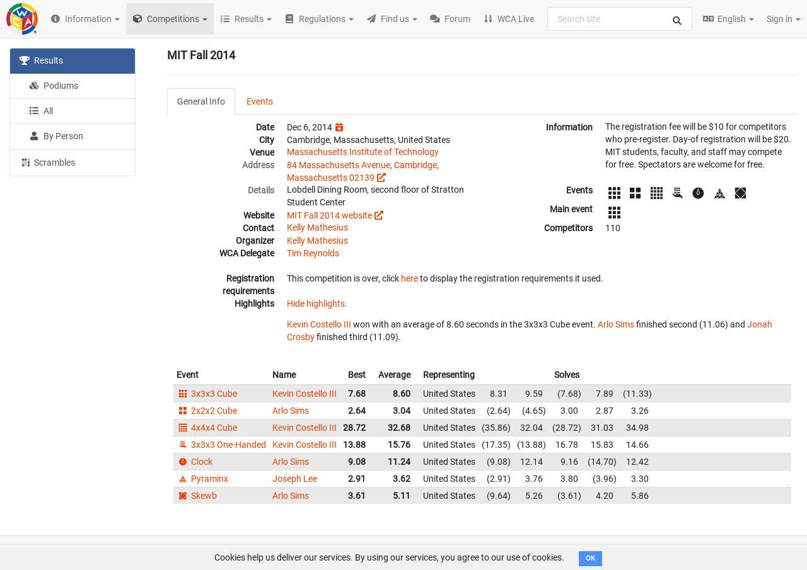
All (41, 111)
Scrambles (47, 162)
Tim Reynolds (313, 253)
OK (590, 558)
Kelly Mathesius (317, 227)
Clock (194, 462)
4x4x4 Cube (207, 428)
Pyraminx (202, 479)
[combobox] (619, 19)
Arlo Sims (616, 324)
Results (41, 60)
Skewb (197, 496)
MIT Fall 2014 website (329, 215)
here (409, 278)
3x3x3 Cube (207, 394)
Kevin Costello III (319, 324)
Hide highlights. (317, 304)
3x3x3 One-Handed (221, 445)
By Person (56, 136)
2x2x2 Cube (207, 411)
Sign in (784, 19)
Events (260, 101)
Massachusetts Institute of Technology (363, 152)
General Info (201, 101)
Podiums (53, 86)
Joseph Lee (294, 479)
